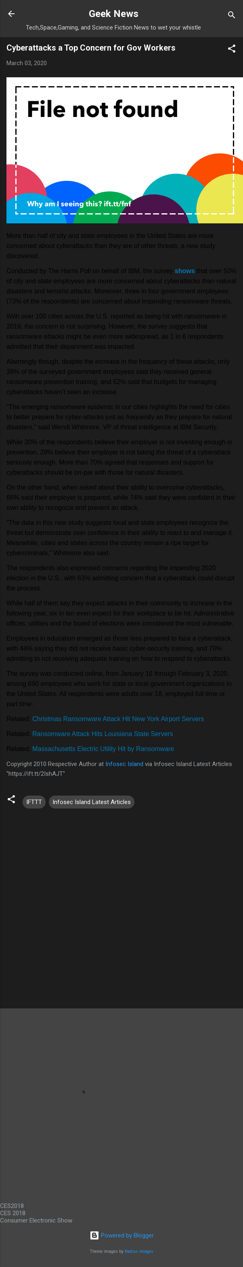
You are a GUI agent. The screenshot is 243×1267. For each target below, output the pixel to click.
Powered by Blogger (122, 1235)
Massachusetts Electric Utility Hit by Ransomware (103, 748)
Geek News (113, 13)
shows (185, 270)
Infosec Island (124, 764)
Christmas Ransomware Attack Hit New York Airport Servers (118, 718)
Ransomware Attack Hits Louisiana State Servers (102, 733)
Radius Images (139, 1251)
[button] (232, 50)
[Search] (232, 16)
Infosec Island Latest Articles (91, 802)
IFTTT (34, 802)
